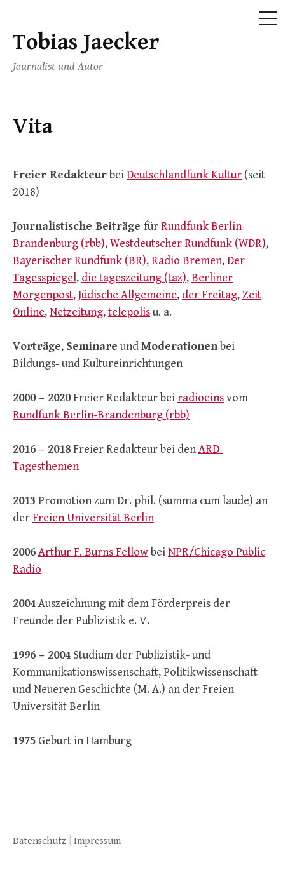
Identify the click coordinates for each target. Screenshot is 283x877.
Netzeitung (76, 312)
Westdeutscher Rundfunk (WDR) (188, 243)
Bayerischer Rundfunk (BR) (79, 260)
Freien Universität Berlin (93, 518)
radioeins (200, 398)
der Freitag (209, 295)
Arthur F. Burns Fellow (93, 552)
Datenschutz (39, 841)
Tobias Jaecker (86, 42)
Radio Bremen (186, 260)
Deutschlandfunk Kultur (184, 175)
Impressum (97, 841)
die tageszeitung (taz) (133, 278)
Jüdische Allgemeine (127, 295)
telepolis (129, 312)
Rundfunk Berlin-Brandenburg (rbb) (101, 415)
